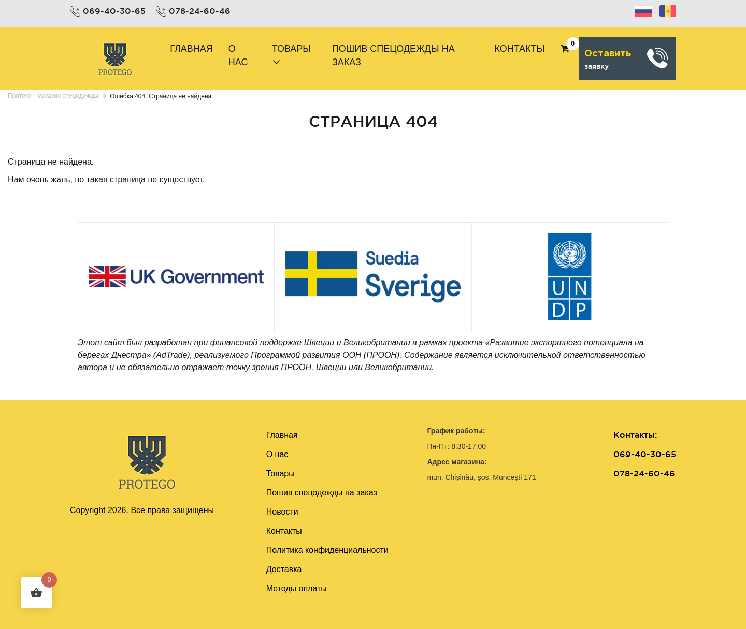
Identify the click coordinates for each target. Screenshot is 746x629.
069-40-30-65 (114, 11)
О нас (238, 55)
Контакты (519, 48)
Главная (191, 48)
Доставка (284, 569)
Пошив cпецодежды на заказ (393, 55)
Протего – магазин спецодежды (53, 95)
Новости (282, 511)
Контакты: (635, 435)
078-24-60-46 (200, 11)
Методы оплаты (296, 588)
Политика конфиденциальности (327, 550)
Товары (291, 48)
